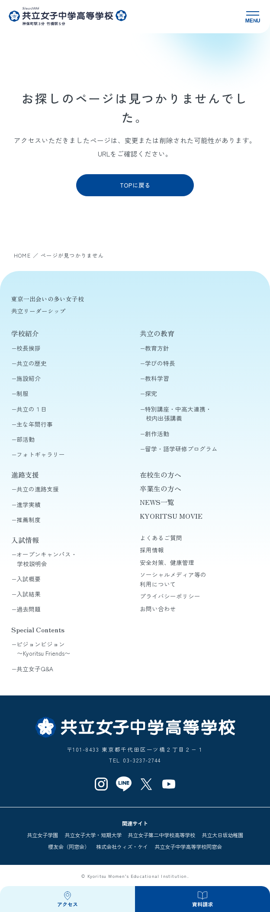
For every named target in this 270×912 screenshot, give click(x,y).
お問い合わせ (158, 608)
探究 (151, 393)
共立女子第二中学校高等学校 (161, 835)
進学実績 (28, 504)
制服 (22, 393)
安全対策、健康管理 (167, 562)
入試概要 (28, 578)
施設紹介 (28, 378)
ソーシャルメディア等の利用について (173, 579)
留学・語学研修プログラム (181, 448)
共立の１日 (31, 409)
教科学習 (157, 378)
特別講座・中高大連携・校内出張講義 (178, 414)
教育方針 (157, 348)
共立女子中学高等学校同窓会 (188, 847)
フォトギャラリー (40, 454)
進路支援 (25, 475)
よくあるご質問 (161, 537)
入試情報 (25, 540)
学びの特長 (160, 363)
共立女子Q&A (34, 668)
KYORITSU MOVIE (171, 516)
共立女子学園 (42, 835)
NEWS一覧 (157, 502)
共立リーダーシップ (38, 310)
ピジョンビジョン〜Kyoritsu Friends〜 (43, 649)
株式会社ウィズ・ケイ (122, 847)
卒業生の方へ (160, 489)
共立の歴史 (31, 363)
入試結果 (28, 594)
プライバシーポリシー (170, 596)
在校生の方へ (160, 475)
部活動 (25, 439)
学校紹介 (25, 333)
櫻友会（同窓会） (69, 847)
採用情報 (152, 549)
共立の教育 (157, 333)
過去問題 (28, 609)
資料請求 (202, 904)
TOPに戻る (135, 185)
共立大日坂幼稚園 (222, 835)
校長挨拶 (28, 348)
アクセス (67, 904)
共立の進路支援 (37, 489)
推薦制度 (28, 519)
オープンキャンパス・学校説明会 (46, 559)
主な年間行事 (34, 424)
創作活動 (157, 433)
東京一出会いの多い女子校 (47, 298)
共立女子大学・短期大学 (93, 835)
